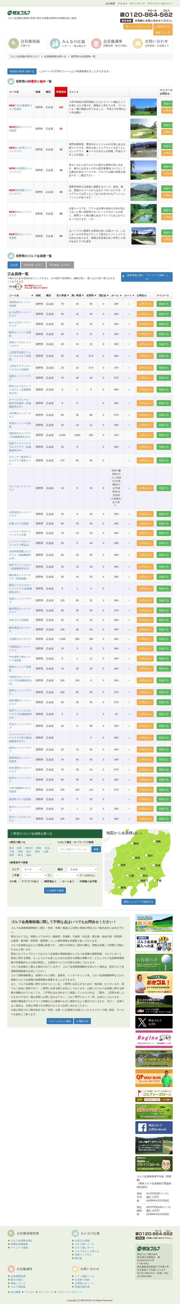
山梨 (46, 851)
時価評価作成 (82, 1286)
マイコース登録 (19, 1247)
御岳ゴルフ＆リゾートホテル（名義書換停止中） (20, 389)
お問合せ (168, 110)
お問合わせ (145, 303)
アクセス (122, 3)
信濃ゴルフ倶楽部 (19, 523)
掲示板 (78, 1258)
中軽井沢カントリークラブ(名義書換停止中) (20, 680)
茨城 (20, 851)
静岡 (38, 848)
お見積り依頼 (82, 1279)
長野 (11, 855)
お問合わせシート (84, 1283)
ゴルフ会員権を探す (22, 1240)
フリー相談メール (84, 1276)
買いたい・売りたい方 (138, 26)
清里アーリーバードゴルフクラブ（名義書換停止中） (20, 447)
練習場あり (49, 881)
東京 (144, 875)
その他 (13, 881)
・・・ (85, 112)
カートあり (66, 881)
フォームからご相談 (60, 1021)
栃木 (28, 851)
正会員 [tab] (14, 265)
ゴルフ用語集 (18, 1286)
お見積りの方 (163, 26)
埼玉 (47, 848)
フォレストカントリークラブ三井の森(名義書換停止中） (20, 738)
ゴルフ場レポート (84, 1247)
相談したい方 (163, 32)
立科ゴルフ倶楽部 (19, 620)
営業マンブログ (83, 1254)
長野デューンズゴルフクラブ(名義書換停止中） (20, 714)
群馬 (37, 851)
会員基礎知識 (18, 1276)
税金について (18, 1283)
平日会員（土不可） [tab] (60, 265)
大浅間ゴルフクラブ (20, 639)
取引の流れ (17, 1279)
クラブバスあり (29, 881)
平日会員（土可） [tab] (33, 265)
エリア (15, 869)
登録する (168, 103)
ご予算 (15, 875)
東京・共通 (15, 848)
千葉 (11, 851)
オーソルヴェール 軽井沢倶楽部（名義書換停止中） (20, 403)
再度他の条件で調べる (22, 71)
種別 (60, 869)
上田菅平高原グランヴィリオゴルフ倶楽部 (20, 356)
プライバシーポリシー (159, 3)
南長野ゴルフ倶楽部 (20, 799)
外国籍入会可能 (87, 881)
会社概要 (110, 3)
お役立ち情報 (82, 1240)
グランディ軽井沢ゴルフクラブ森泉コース (20, 460)
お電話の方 (82, 1021)
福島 (28, 855)
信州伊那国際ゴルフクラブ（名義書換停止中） (20, 555)
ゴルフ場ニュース (84, 1244)
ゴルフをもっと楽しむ (87, 1251)
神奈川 (29, 848)
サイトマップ (137, 3)
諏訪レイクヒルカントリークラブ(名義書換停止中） (20, 588)
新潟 (20, 855)
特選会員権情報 (19, 1244)
